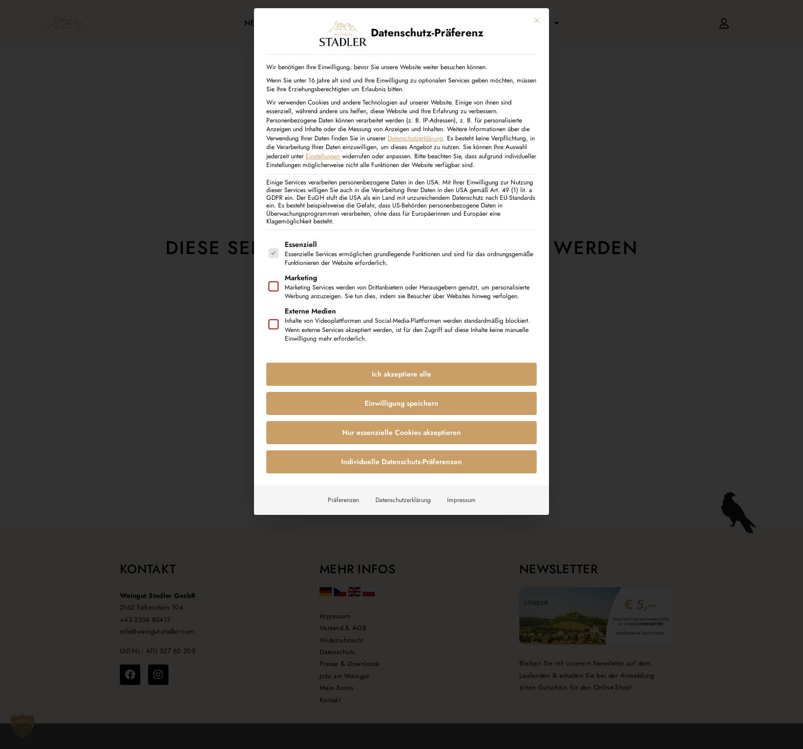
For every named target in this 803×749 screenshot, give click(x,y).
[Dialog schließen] (537, 20)
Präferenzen (343, 500)
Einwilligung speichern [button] (401, 403)
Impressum (461, 500)
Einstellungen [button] (323, 155)
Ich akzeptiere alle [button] (401, 374)
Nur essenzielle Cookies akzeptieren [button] (401, 432)
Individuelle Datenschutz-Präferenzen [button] (401, 461)
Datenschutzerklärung (415, 137)
